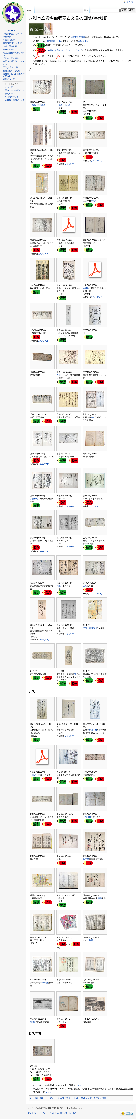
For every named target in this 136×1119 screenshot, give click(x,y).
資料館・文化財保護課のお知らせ (14, 75)
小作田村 (87, 817)
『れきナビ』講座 (11, 58)
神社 (93, 417)
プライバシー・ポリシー (38, 1113)
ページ (30, 10)
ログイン (130, 2)
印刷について (9, 79)
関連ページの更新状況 (15, 90)
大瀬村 (60, 586)
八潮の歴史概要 (10, 46)
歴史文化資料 (9, 49)
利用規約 (7, 37)
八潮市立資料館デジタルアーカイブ (65, 50)
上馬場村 (61, 105)
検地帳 (67, 105)
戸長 (100, 898)
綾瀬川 (33, 1022)
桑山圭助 (93, 730)
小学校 (45, 982)
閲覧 (86, 10)
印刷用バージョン (13, 97)
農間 (59, 375)
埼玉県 (86, 859)
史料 (76, 1098)
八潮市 (48, 41)
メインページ (9, 30)
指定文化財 (56, 41)
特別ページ (10, 94)
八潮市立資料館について (14, 61)
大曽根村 (34, 498)
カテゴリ (34, 1098)
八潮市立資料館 (77, 37)
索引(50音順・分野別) (12, 43)
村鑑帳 (94, 201)
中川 (85, 628)
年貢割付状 (43, 105)
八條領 (86, 288)
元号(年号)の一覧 (10, 67)
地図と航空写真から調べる (14, 54)
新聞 (91, 940)
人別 (85, 586)
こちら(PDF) (70, 164)
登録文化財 (83, 41)
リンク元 (9, 87)
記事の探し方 (9, 40)
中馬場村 (34, 105)
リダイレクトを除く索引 (59, 1098)
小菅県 (33, 775)
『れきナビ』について (13, 34)
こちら (78, 1085)
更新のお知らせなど (12, 71)
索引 (42, 1098)
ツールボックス (11, 84)
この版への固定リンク (15, 100)
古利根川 (93, 628)
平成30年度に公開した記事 (93, 1098)
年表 (5, 64)
